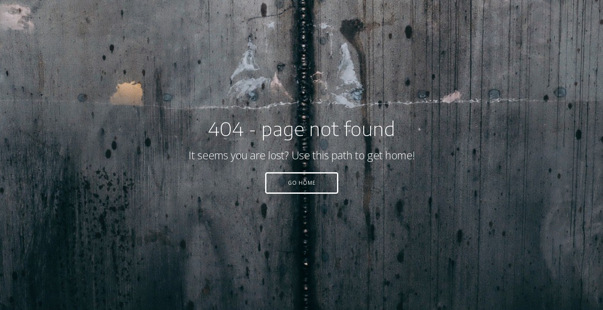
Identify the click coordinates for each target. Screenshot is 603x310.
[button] (301, 183)
